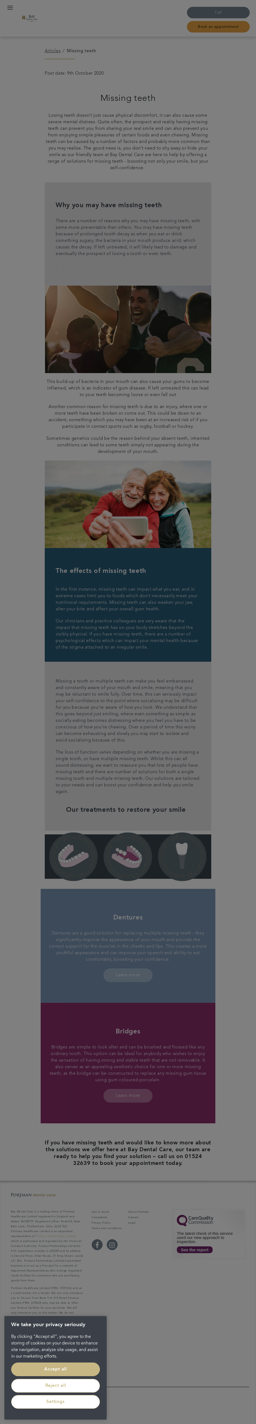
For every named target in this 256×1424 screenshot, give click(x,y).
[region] (55, 1368)
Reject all (55, 1386)
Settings (55, 1402)
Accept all (55, 1369)
